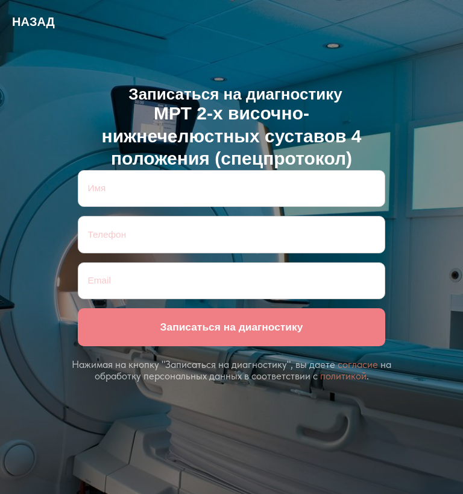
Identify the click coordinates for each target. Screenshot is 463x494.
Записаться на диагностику (231, 327)
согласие (358, 364)
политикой (343, 376)
